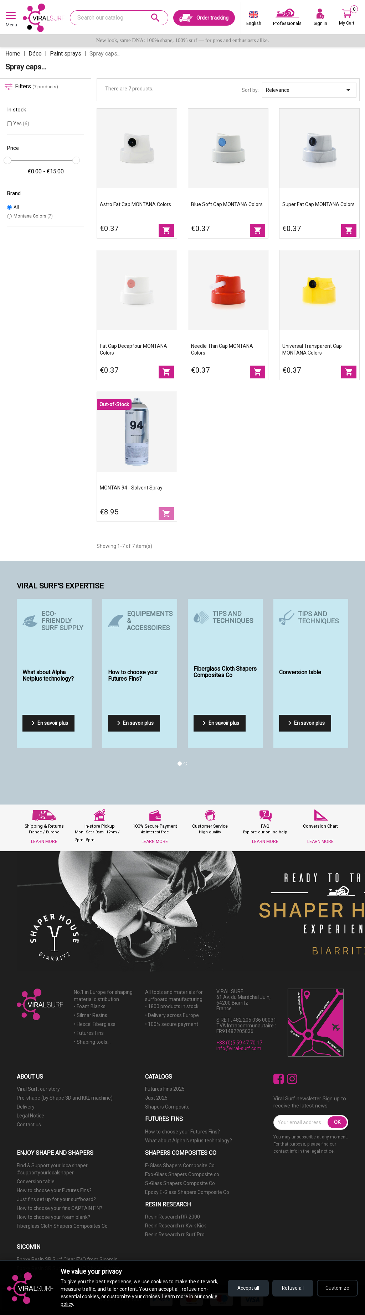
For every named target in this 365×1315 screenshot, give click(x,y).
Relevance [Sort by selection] (309, 90)
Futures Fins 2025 (165, 1089)
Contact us (29, 1124)
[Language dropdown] (253, 20)
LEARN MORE (44, 841)
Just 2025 (156, 1098)
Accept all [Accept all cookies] (244, 1288)
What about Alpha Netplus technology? (188, 1140)
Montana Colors (33, 216)
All (16, 207)
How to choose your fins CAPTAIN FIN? (59, 1208)
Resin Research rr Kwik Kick (175, 1225)
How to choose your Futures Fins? (182, 1132)
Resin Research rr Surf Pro (175, 1234)
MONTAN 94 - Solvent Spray (131, 488)
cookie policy (75, 1304)
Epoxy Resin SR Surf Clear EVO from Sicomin (67, 1259)
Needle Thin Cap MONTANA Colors (222, 349)
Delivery (26, 1107)
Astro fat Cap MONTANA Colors (135, 204)
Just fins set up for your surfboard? (56, 1199)
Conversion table (36, 1181)
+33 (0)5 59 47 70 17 (239, 1043)
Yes (21, 123)
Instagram (292, 1079)
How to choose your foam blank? (53, 1217)
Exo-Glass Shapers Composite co (182, 1174)
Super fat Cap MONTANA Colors (318, 204)
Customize (336, 1288)
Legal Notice (30, 1115)
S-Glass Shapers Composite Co (180, 1183)
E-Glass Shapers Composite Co (180, 1165)
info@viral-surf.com (238, 1048)
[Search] (119, 17)
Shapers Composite (167, 1107)
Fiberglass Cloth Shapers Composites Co (62, 1226)
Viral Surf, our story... (40, 1089)
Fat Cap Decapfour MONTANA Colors (133, 349)
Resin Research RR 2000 (172, 1217)
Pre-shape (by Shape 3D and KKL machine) (65, 1098)
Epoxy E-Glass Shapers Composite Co (187, 1192)
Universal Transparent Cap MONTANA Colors (312, 349)
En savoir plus (48, 723)
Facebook (278, 1079)
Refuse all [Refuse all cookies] (290, 1288)
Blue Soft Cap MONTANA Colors (227, 204)
